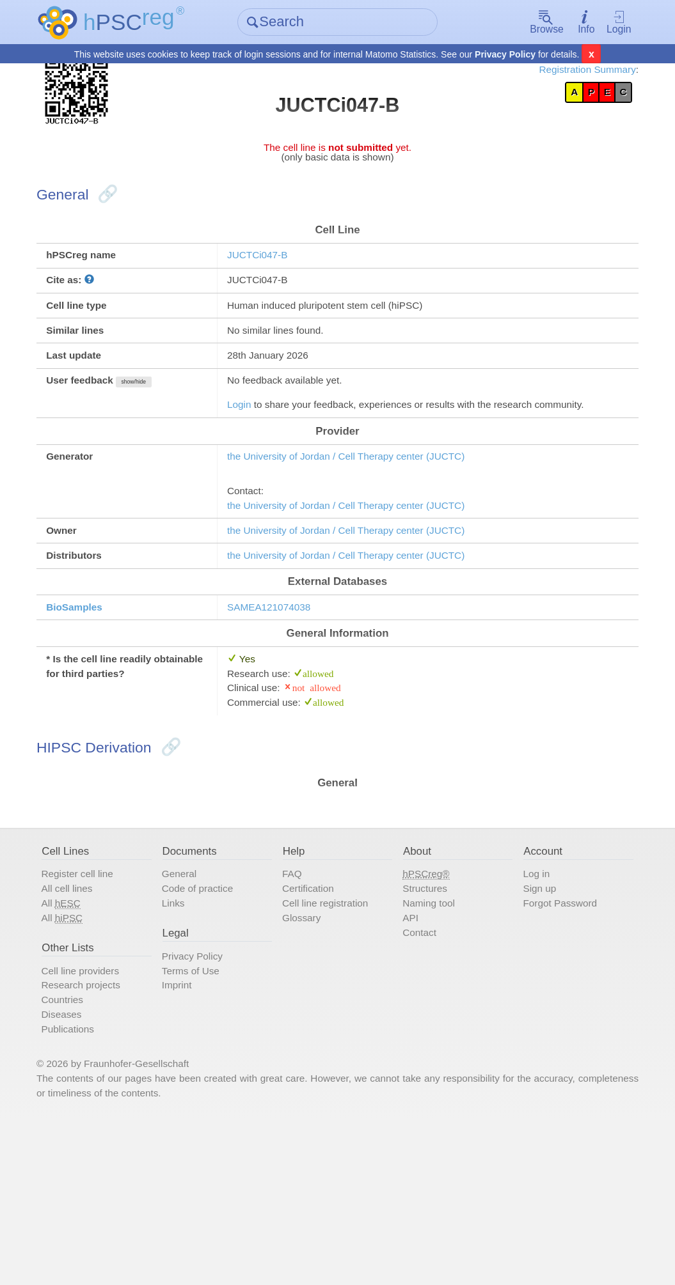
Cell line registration (336, 1036)
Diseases (85, 1164)
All (84, 1036)
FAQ (298, 1002)
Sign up (531, 1019)
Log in (527, 1002)
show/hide (168, 428)
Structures (424, 1019)
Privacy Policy (505, 55)
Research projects (107, 1130)
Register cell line (103, 1002)
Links (188, 1036)
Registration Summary (559, 72)
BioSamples (99, 703)
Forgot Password (554, 1036)
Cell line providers (107, 1113)
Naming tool (429, 1036)
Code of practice (216, 1019)
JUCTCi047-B (271, 283)
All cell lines (91, 1019)
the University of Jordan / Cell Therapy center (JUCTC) (373, 530)
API (408, 1053)
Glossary (309, 1053)
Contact (418, 1069)
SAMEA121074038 (285, 703)
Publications (92, 1180)
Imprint (192, 1130)
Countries (86, 1147)
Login (599, 22)
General (195, 1002)
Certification (316, 1019)
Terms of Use (208, 1113)
